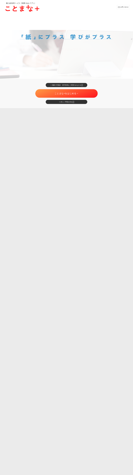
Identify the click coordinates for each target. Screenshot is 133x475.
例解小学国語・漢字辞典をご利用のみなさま (66, 69)
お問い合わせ (123, 7)
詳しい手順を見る (66, 86)
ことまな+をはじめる (66, 77)
